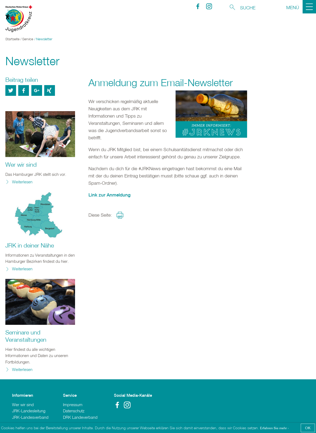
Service (27, 39)
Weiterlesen (22, 181)
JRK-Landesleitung (28, 410)
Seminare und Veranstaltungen (25, 336)
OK (308, 427)
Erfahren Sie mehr (274, 428)
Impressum (73, 404)
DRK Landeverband (80, 417)
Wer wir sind (21, 164)
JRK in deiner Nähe (29, 245)
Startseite (12, 39)
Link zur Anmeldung (109, 195)
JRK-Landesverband (30, 417)
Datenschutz (73, 410)
